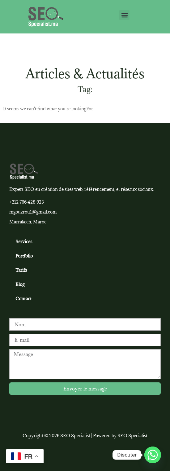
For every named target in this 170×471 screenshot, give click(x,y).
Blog (19, 284)
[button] (124, 15)
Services (23, 241)
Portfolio (24, 256)
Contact (23, 299)
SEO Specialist (132, 435)
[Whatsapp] (152, 455)
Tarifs (21, 270)
